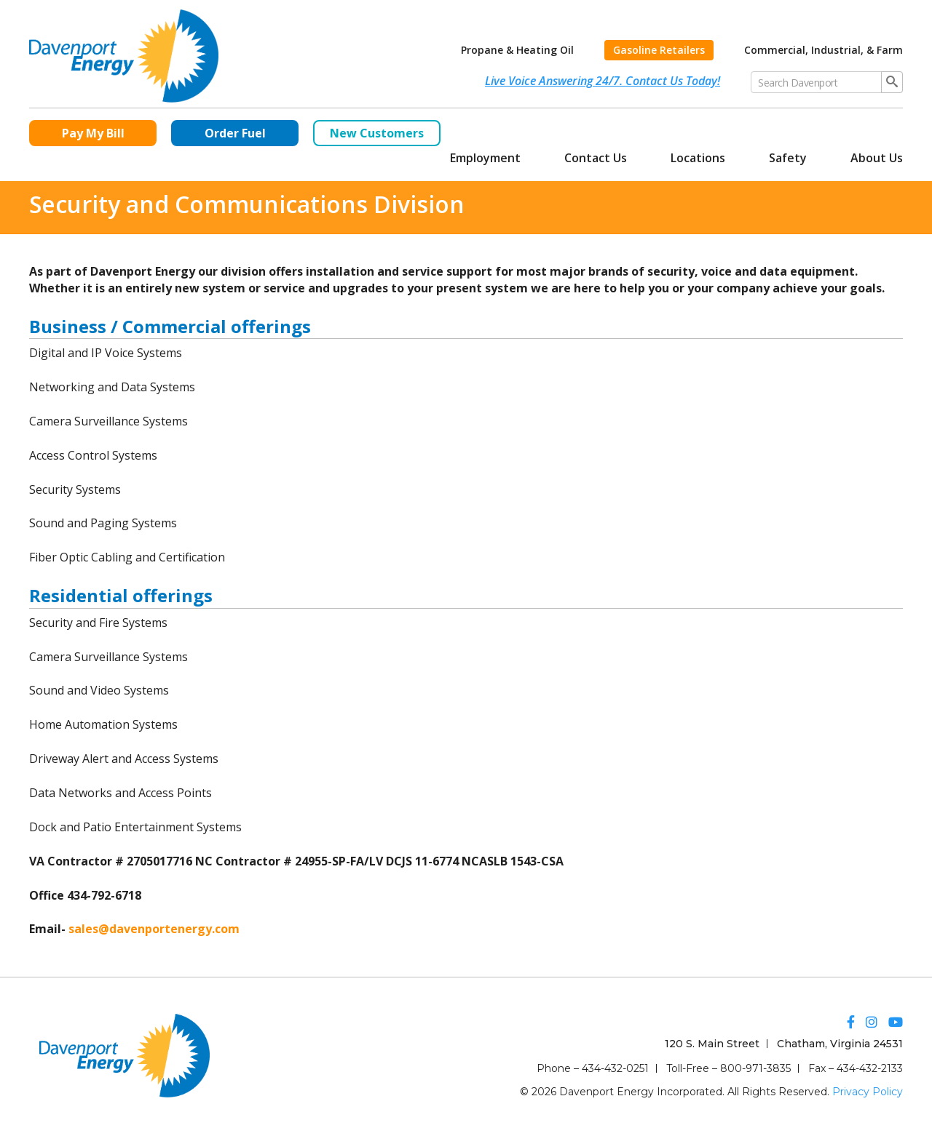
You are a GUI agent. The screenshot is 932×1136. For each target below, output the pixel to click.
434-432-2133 (870, 1068)
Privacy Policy (867, 1091)
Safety (788, 158)
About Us (876, 158)
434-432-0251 (615, 1068)
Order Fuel (235, 133)
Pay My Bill (93, 133)
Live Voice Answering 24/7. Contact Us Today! (602, 81)
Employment (485, 158)
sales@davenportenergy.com (154, 929)
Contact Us (595, 158)
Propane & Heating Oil (517, 50)
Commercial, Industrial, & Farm (823, 50)
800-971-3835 (755, 1068)
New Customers (377, 133)
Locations (698, 158)
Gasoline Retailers (659, 50)
